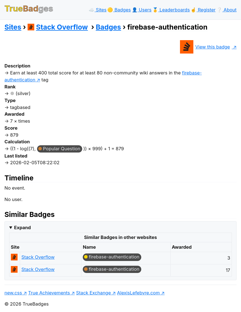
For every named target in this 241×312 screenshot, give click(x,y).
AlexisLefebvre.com (138, 293)
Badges (108, 27)
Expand (22, 227)
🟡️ (119, 10)
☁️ (97, 10)
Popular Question (61, 148)
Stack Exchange (93, 293)
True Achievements (49, 293)
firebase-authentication (114, 257)
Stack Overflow (58, 27)
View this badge (205, 47)
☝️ (203, 10)
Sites (12, 27)
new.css (13, 293)
